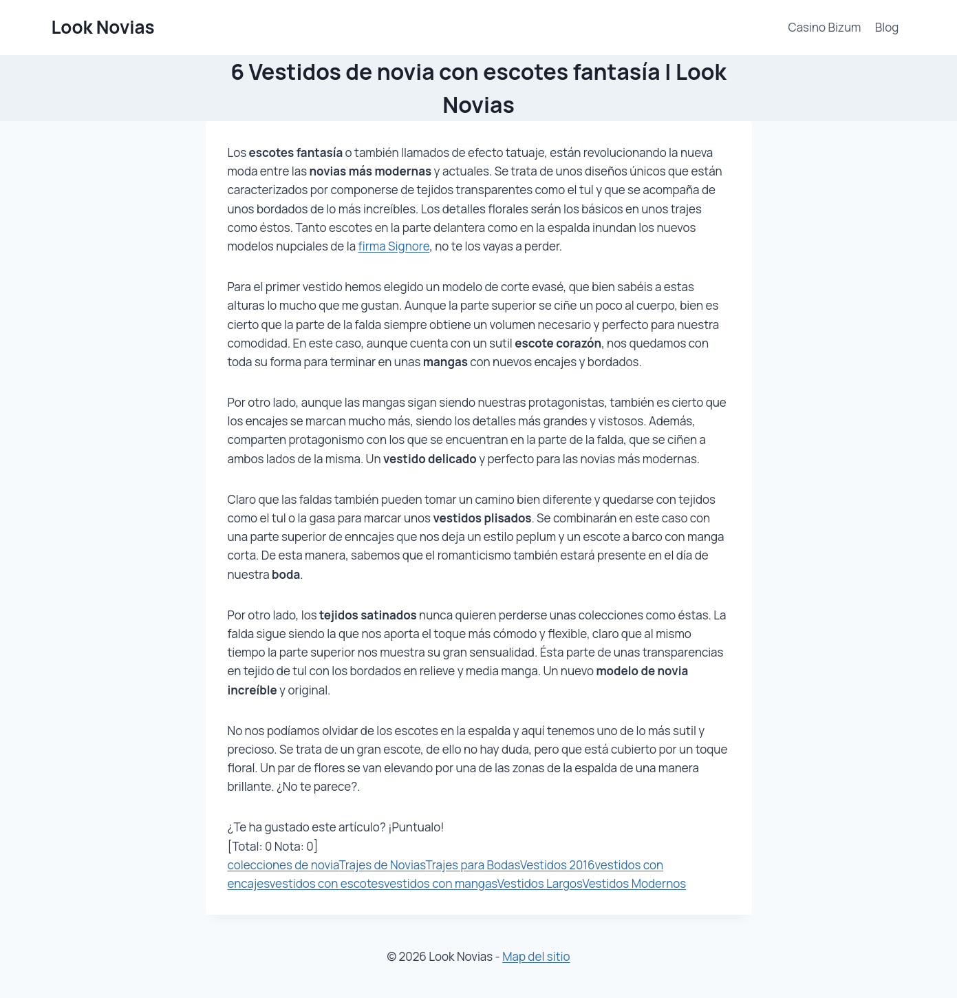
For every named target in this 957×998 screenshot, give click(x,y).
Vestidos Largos (540, 883)
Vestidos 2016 (557, 865)
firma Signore (393, 246)
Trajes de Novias (381, 865)
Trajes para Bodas (472, 865)
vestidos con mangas (440, 883)
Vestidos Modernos (634, 883)
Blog (887, 27)
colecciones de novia (283, 865)
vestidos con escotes (327, 883)
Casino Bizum (824, 27)
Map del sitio (536, 956)
